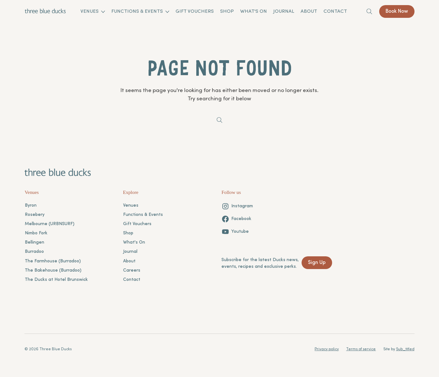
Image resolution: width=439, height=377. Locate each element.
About (129, 261)
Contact (131, 279)
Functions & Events (143, 214)
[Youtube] (235, 232)
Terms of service (361, 349)
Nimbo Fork (36, 233)
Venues (130, 205)
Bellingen (34, 242)
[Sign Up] (317, 262)
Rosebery (35, 214)
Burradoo (34, 251)
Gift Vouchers (137, 224)
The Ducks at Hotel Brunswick (56, 279)
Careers (131, 270)
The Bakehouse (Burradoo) (53, 270)
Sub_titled (405, 349)
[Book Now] (397, 11)
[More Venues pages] (103, 12)
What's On (134, 242)
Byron (31, 205)
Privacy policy (327, 349)
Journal (130, 251)
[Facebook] (236, 219)
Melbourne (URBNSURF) (49, 224)
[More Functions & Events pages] (167, 12)
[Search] (369, 11)
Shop (128, 233)
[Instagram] (237, 206)
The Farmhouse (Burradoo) (53, 261)
